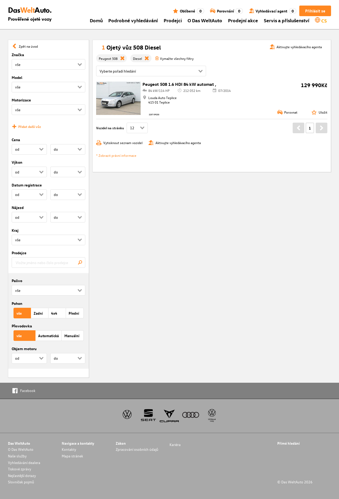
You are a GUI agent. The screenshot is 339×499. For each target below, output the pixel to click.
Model (17, 77)
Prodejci (173, 20)
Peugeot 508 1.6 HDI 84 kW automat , (179, 84)
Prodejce (19, 252)
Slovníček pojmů (21, 481)
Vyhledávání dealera (24, 462)
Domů (96, 20)
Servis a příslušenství (286, 20)
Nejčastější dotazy (22, 475)
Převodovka (22, 325)
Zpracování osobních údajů (137, 449)
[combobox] (48, 262)
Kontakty (69, 449)
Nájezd (18, 207)
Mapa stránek (72, 455)
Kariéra (175, 444)
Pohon (17, 303)
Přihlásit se (315, 11)
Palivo (17, 280)
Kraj (15, 230)
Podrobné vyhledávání (133, 20)
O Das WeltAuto (205, 20)
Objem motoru (24, 348)
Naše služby (17, 455)
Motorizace (21, 100)
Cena (16, 139)
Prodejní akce (243, 20)
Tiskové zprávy (19, 468)
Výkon (17, 162)
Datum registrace (27, 185)
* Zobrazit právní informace (116, 155)
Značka (18, 54)
